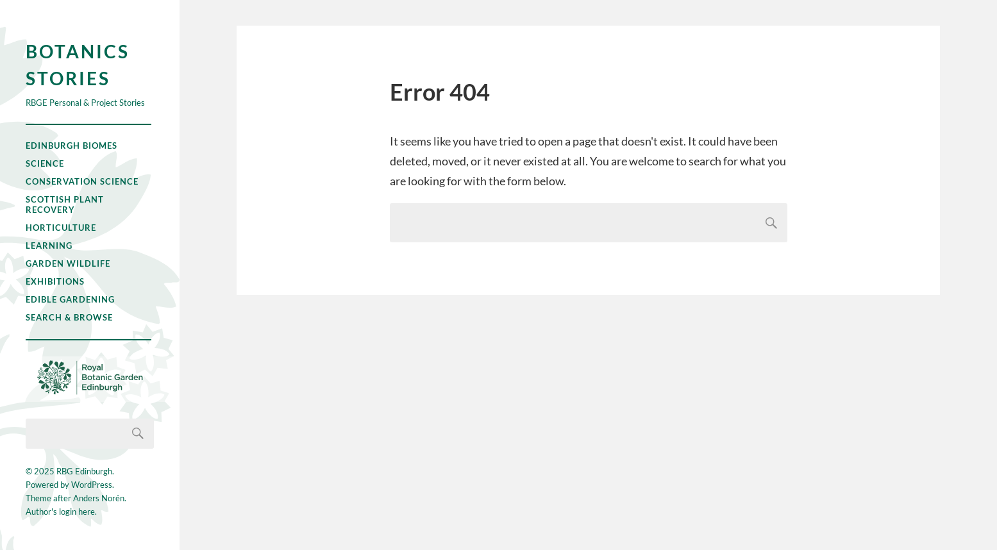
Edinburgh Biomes (71, 145)
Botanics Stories (78, 64)
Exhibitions (55, 281)
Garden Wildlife (68, 263)
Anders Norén (98, 498)
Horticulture (61, 227)
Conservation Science (82, 181)
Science (45, 163)
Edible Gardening (70, 299)
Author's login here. (61, 511)
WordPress (91, 484)
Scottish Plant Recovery (65, 204)
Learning (49, 245)
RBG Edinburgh (84, 471)
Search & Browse (69, 317)
